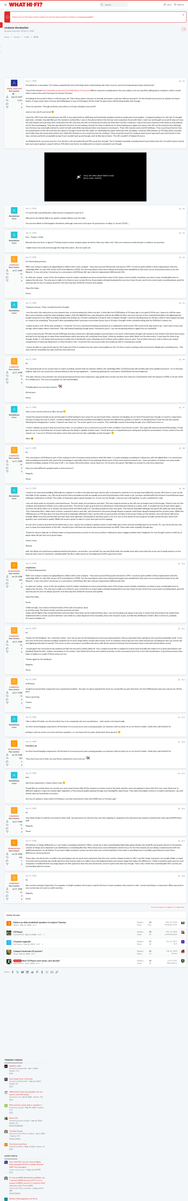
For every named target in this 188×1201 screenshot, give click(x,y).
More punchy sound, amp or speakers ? (165, 206)
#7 (139, 490)
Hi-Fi (61, 1117)
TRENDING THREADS (153, 161)
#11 (138, 778)
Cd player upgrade (49, 1133)
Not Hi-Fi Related (156, 226)
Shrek (42, 1146)
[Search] (87, 4)
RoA (130, 1136)
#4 (139, 295)
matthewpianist (126, 1126)
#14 (138, 912)
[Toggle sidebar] (182, 29)
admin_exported (40, 31)
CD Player (45, 1124)
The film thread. (156, 232)
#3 (139, 268)
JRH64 (43, 1117)
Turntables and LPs (156, 339)
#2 (139, 241)
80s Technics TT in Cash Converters (165, 334)
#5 (139, 351)
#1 (139, 81)
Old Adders (45, 1136)
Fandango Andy (126, 1114)
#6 (139, 434)
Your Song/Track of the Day (161, 180)
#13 (138, 880)
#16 (138, 984)
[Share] (135, 81)
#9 (139, 592)
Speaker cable (155, 167)
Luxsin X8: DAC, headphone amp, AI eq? (166, 344)
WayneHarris (45, 1155)
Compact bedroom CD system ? (55, 1143)
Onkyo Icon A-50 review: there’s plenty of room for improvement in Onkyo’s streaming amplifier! (80, 17)
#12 (138, 842)
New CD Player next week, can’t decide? (68, 1152)
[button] (5, 4)
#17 (138, 1017)
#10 (138, 699)
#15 (138, 944)
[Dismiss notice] (182, 15)
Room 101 (153, 219)
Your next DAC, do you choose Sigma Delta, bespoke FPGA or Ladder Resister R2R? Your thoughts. (166, 265)
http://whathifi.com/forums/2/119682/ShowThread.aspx (93, 93)
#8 (139, 544)
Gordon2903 (45, 1127)
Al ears (129, 1145)
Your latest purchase (158, 245)
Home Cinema (155, 239)
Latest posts (150, 257)
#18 (138, 1062)
